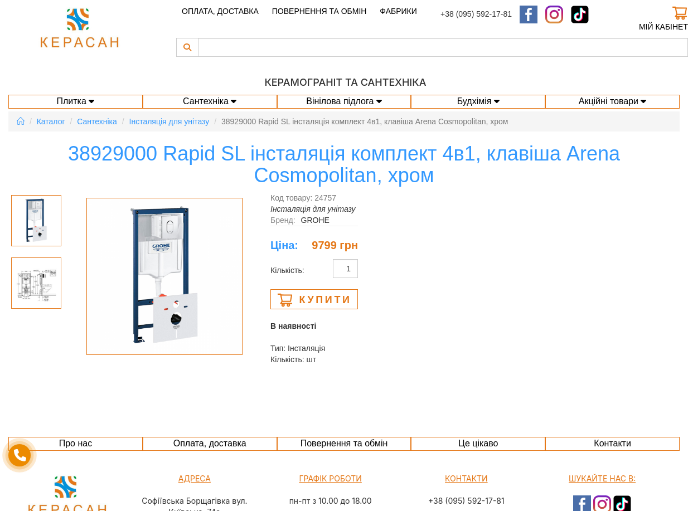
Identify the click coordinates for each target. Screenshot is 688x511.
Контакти (612, 443)
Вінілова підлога (344, 101)
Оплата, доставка (220, 11)
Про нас (75, 443)
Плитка (76, 101)
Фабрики (398, 11)
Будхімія (478, 101)
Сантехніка (209, 101)
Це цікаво (478, 443)
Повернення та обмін (319, 11)
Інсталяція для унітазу (169, 121)
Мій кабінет (663, 26)
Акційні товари (613, 101)
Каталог (51, 121)
